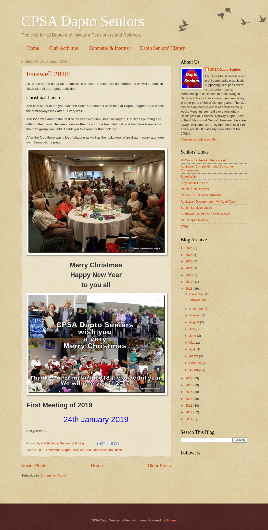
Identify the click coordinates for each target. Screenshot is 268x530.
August (194, 322)
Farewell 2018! (48, 74)
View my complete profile (198, 139)
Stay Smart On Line (194, 183)
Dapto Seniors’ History (162, 48)
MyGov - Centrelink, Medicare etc (204, 160)
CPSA (185, 226)
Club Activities (64, 48)
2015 (189, 392)
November (197, 308)
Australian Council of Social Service (205, 214)
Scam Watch (190, 176)
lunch (118, 450)
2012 (189, 412)
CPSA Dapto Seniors (83, 21)
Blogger (171, 520)
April (192, 349)
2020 (189, 275)
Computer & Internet (109, 48)
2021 (189, 268)
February (196, 363)
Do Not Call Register (195, 189)
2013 (189, 405)
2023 (189, 261)
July (192, 329)
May (192, 342)
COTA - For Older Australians (201, 195)
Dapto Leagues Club (76, 450)
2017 (189, 378)
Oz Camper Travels (194, 220)
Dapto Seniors (103, 450)
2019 (189, 282)
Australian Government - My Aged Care (208, 201)
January (195, 370)
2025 (189, 248)
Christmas (53, 450)
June (193, 335)
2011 (189, 419)
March (194, 356)
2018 (41, 450)
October (195, 315)
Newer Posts (33, 465)
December (197, 294)
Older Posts (159, 465)
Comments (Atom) (53, 475)
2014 (189, 399)
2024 (189, 255)
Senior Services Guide (196, 207)
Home (33, 48)
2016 (189, 385)
